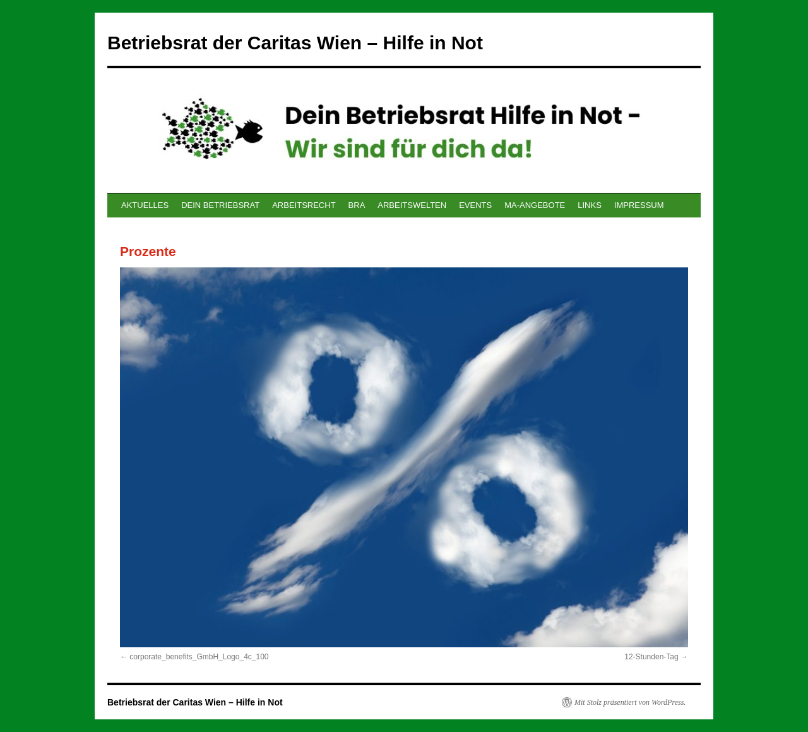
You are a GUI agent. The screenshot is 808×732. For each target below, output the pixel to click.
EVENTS (475, 205)
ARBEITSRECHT (303, 205)
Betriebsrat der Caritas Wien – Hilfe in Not (295, 42)
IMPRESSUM (639, 205)
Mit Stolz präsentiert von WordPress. (630, 702)
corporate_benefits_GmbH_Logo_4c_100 (198, 656)
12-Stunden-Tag (651, 656)
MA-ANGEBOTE (534, 205)
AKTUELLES (145, 205)
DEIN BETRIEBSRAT (220, 205)
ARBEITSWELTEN (411, 205)
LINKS (590, 205)
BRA (356, 205)
